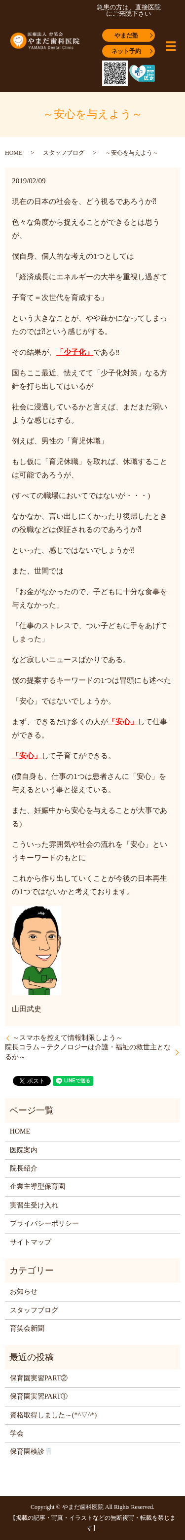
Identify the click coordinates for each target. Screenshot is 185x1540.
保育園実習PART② (39, 1378)
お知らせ (23, 1291)
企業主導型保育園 (37, 1186)
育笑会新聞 (27, 1328)
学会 (17, 1433)
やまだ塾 (126, 35)
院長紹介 (23, 1168)
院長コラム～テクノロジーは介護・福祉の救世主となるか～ (88, 1052)
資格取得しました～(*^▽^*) (53, 1415)
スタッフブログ (63, 152)
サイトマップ (30, 1242)
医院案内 (23, 1150)
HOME (13, 152)
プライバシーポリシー (44, 1223)
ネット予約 (126, 50)
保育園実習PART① (39, 1396)
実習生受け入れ (34, 1205)
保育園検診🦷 (31, 1451)
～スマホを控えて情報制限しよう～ (67, 1037)
